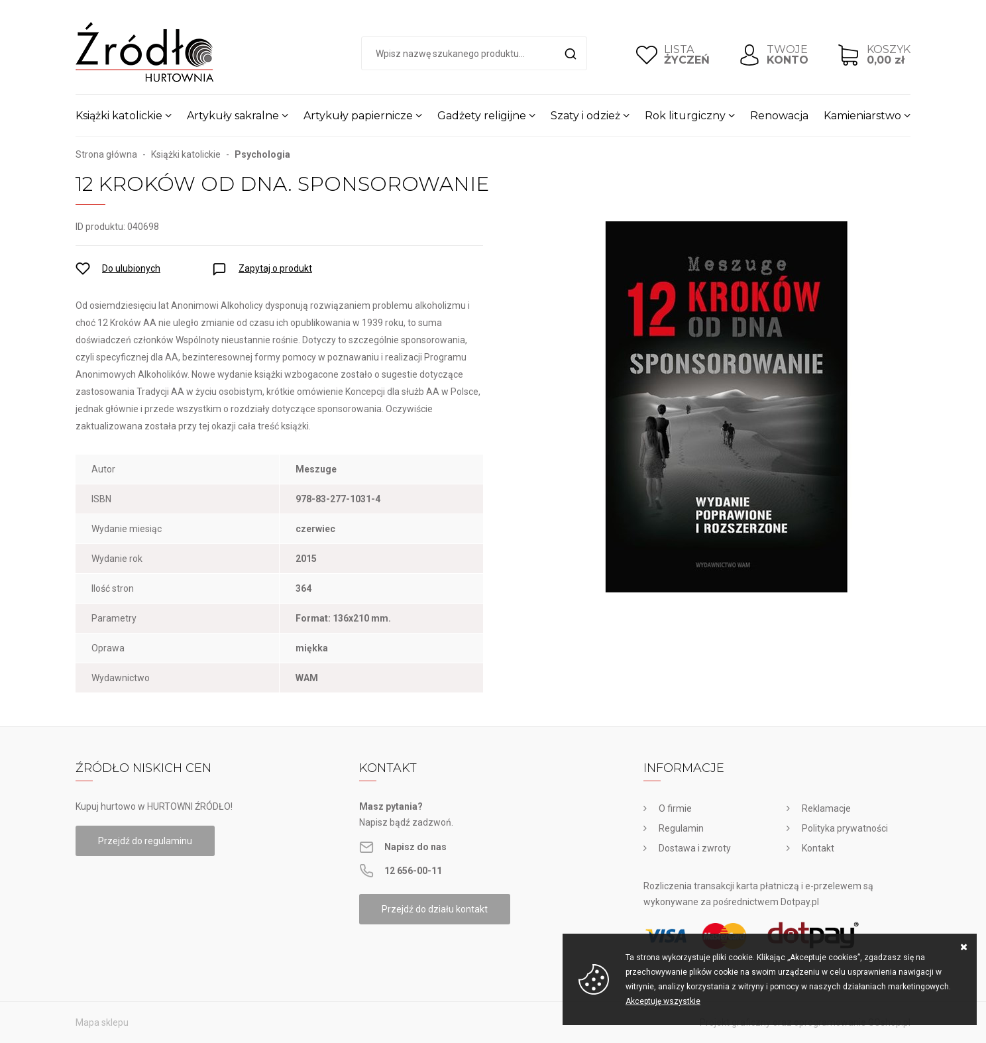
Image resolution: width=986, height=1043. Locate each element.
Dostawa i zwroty (695, 848)
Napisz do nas (415, 847)
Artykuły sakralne (233, 115)
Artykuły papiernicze (358, 115)
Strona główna (106, 154)
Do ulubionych (131, 268)
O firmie (675, 808)
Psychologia (262, 154)
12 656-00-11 (413, 870)
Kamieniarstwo (862, 115)
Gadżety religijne (481, 115)
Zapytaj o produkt (275, 268)
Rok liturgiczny (685, 115)
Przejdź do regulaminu (145, 841)
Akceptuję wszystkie (663, 1001)
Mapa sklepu (102, 1022)
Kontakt (818, 848)
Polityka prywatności (845, 828)
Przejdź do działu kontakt (435, 909)
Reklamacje (826, 808)
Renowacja (779, 115)
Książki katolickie (119, 115)
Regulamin (681, 828)
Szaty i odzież (585, 115)
